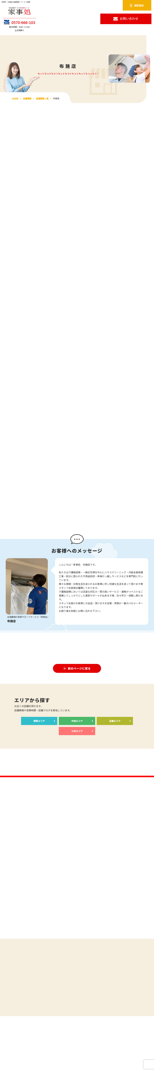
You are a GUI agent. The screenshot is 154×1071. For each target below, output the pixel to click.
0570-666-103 (19, 22)
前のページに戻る (79, 669)
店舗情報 (27, 98)
